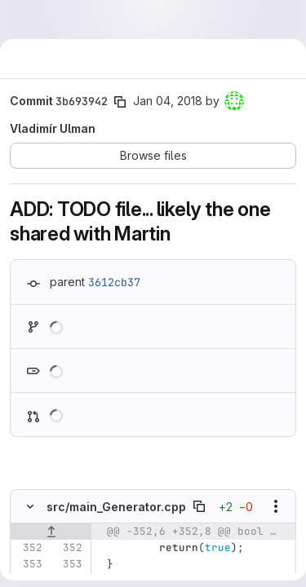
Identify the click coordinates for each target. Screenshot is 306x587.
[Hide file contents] (30, 506)
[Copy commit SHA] (120, 102)
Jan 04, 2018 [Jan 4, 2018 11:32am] (167, 101)
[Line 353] (28, 564)
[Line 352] (28, 548)
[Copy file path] (199, 506)
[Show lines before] (51, 531)
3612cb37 (114, 282)
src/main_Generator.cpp (116, 507)
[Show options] (276, 506)
